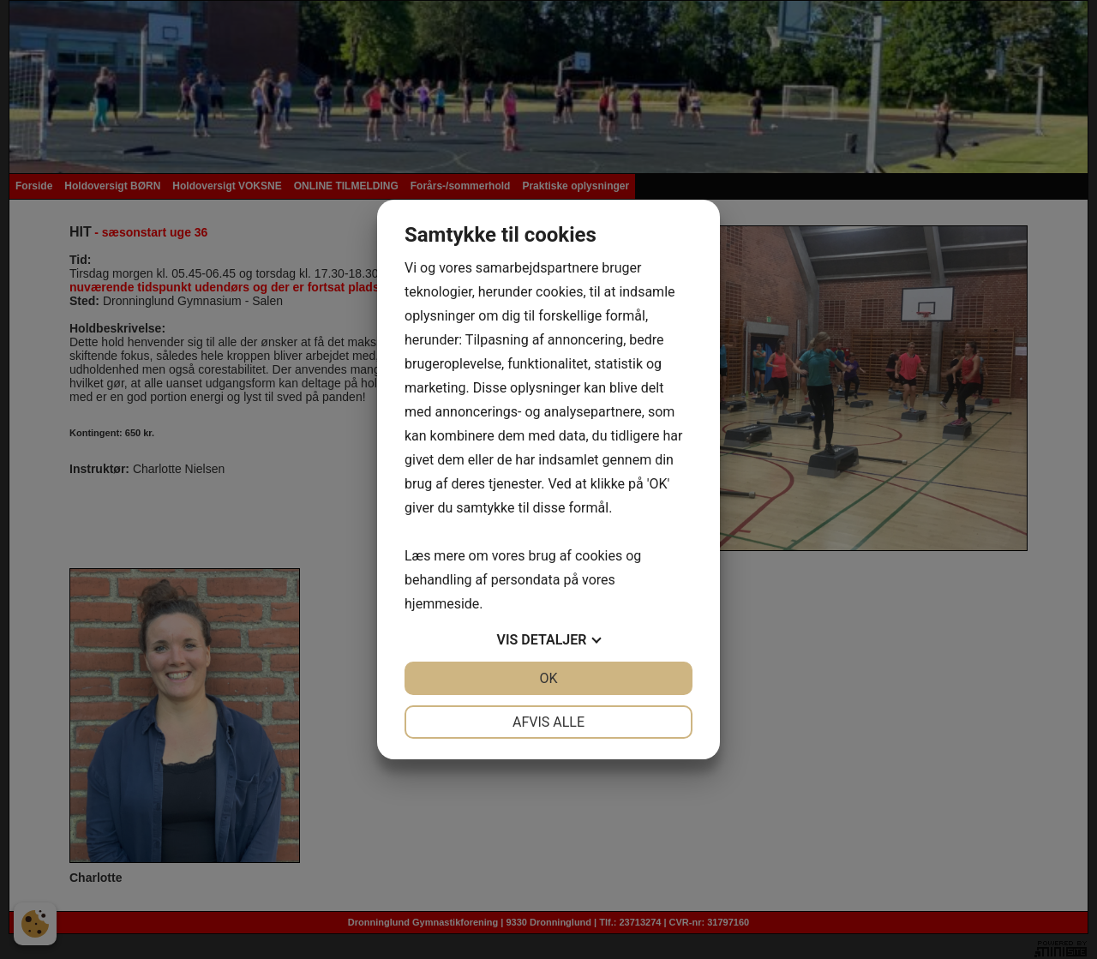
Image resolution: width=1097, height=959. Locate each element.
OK (548, 678)
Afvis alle (548, 722)
